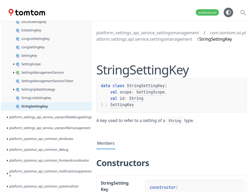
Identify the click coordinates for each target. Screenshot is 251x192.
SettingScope (150, 92)
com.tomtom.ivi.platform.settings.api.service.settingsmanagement (171, 36)
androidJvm (207, 13)
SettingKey (122, 104)
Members (106, 143)
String (136, 98)
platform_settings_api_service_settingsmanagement (147, 33)
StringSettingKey (146, 85)
